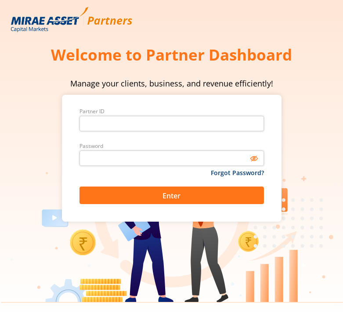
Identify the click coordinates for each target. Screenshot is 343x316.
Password (91, 146)
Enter (171, 196)
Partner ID (92, 111)
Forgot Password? (237, 173)
